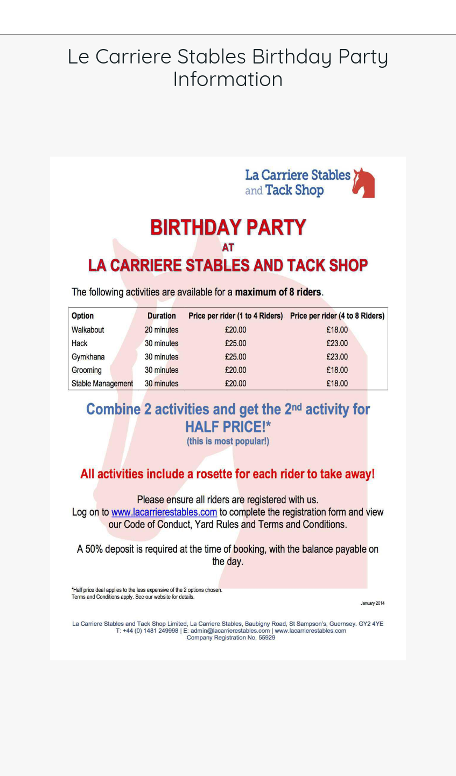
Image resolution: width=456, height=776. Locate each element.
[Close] (17, 17)
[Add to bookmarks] (215, 124)
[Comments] (241, 124)
